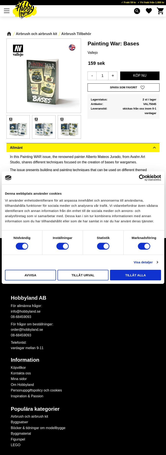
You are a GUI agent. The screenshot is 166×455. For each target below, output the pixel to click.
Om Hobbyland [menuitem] (22, 385)
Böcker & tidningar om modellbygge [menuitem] (38, 428)
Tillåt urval (83, 275)
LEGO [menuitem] (15, 445)
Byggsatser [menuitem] (19, 422)
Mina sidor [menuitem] (19, 379)
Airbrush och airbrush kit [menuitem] (29, 416)
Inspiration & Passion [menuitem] (27, 396)
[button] (7, 11)
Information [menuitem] (25, 360)
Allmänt (16, 148)
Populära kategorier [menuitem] (35, 409)
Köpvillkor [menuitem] (18, 367)
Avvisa (30, 275)
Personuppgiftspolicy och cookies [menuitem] (36, 390)
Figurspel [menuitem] (18, 439)
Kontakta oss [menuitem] (21, 373)
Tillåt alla (135, 275)
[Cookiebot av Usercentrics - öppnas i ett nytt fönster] (142, 178)
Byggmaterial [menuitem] (21, 433)
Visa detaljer (143, 262)
